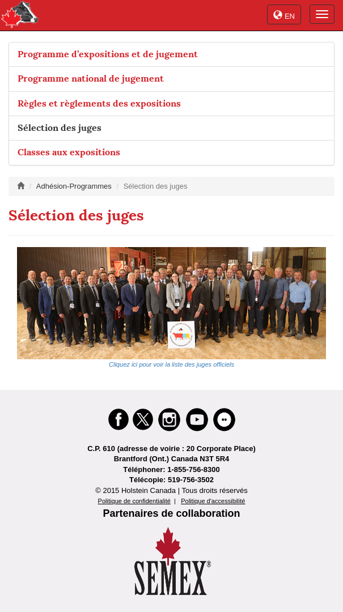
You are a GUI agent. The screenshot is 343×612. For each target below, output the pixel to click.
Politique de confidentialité (134, 501)
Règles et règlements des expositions (99, 103)
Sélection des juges (59, 128)
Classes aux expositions (69, 152)
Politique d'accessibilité (213, 501)
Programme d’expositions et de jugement (108, 54)
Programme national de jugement (91, 78)
